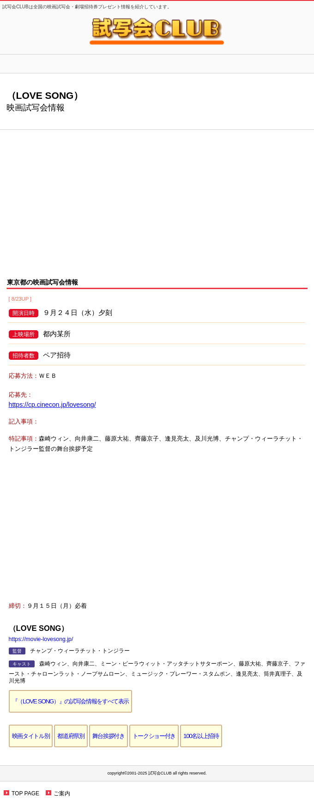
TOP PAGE (25, 793)
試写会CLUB (157, 31)
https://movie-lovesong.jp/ (41, 639)
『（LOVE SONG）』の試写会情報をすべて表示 (70, 701)
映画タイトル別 (31, 735)
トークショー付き (154, 735)
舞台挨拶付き (108, 735)
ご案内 (62, 793)
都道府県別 (70, 735)
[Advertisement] (157, 196)
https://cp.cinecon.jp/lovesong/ (52, 404)
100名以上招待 (201, 735)
